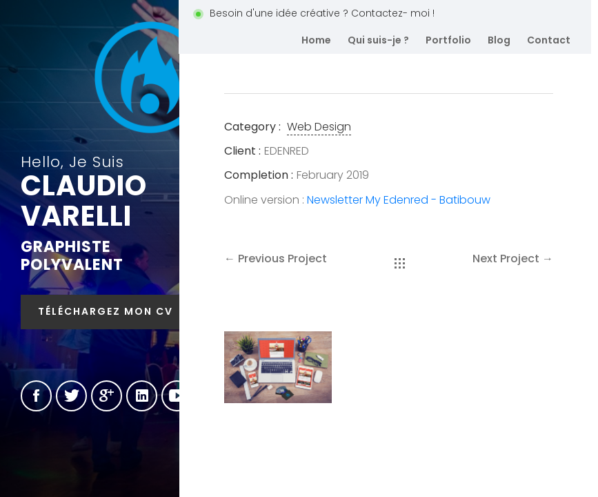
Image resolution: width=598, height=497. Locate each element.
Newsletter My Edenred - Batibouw (398, 200)
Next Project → (512, 258)
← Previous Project (275, 258)
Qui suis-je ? (378, 40)
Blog (499, 40)
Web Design (319, 127)
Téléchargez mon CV (105, 311)
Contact (548, 40)
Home (316, 40)
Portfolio (448, 40)
